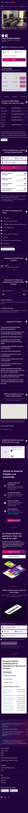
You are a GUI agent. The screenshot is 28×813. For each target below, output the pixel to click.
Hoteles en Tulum (7, 685)
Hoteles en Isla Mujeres (8, 692)
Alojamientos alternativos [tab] (10, 659)
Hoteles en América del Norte (17, 724)
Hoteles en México (8, 725)
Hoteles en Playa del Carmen (10, 679)
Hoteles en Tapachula (8, 687)
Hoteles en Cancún (7, 673)
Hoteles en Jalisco (18, 725)
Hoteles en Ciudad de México (8, 676)
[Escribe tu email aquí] (15, 620)
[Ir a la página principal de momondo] (10, 2)
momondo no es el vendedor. (14, 713)
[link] (14, 504)
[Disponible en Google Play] (5, 774)
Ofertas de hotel (6, 724)
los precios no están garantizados (13, 708)
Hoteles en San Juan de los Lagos (8, 727)
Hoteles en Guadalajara (8, 683)
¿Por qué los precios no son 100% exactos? (14, 718)
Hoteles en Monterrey (8, 681)
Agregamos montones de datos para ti (14, 716)
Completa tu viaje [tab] (8, 666)
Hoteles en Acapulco (8, 689)
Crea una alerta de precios (13, 496)
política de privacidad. (14, 631)
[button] (2, 2)
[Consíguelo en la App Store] (14, 774)
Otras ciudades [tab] (7, 656)
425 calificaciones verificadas (16, 47)
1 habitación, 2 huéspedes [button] (10, 55)
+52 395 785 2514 (6, 45)
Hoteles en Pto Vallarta (8, 694)
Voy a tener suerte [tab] (8, 663)
